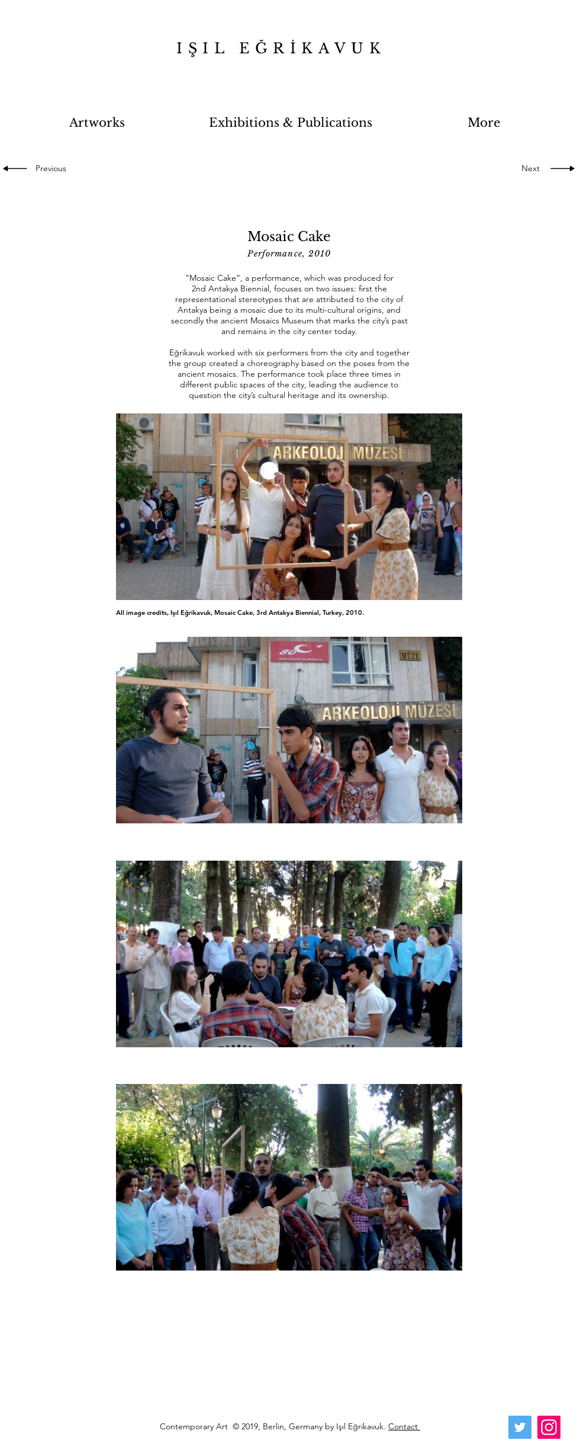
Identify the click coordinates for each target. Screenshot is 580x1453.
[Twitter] (519, 1427)
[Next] (527, 169)
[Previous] (53, 169)
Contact (404, 1426)
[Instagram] (548, 1427)
